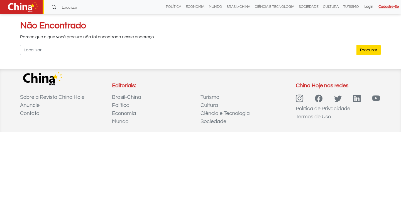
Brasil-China (238, 7)
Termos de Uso (313, 116)
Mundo (215, 7)
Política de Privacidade (323, 108)
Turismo (351, 7)
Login (368, 7)
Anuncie (30, 105)
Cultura (331, 7)
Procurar (369, 50)
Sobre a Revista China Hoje (52, 97)
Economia (195, 7)
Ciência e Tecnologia (274, 7)
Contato (29, 113)
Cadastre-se (388, 7)
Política (173, 7)
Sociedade (309, 7)
